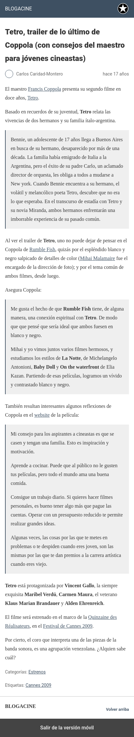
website (42, 415)
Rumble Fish (42, 249)
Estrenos (37, 671)
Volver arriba (117, 709)
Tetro (32, 97)
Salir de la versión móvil (67, 728)
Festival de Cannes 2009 (67, 626)
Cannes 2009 (38, 685)
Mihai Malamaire (97, 258)
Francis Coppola (44, 89)
